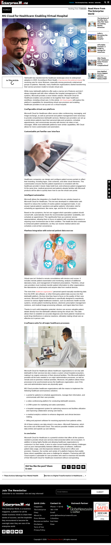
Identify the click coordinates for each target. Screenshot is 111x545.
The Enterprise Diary (76, 3)
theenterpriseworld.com (102, 512)
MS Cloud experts (67, 100)
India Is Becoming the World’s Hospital (102, 36)
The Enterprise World (55, 541)
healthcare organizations (45, 291)
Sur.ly (105, 517)
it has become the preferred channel (72, 80)
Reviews (89, 3)
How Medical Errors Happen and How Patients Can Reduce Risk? (102, 75)
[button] (64, 469)
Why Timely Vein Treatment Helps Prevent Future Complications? (103, 61)
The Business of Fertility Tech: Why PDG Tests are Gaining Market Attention (103, 22)
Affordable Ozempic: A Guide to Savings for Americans (101, 48)
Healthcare (8, 9)
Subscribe (97, 3)
